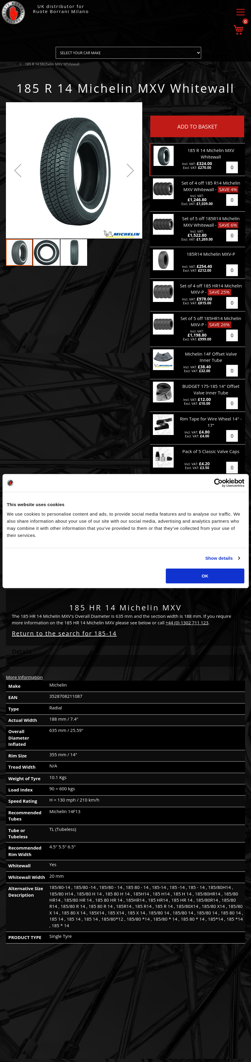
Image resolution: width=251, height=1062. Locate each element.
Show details (219, 558)
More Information (24, 677)
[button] (18, 170)
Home (11, 64)
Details (22, 651)
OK (205, 575)
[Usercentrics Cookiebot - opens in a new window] (218, 483)
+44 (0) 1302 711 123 (187, 623)
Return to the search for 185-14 (64, 633)
